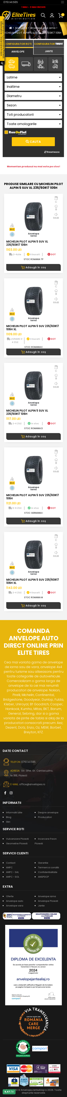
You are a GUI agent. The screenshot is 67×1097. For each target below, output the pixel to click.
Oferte (10, 896)
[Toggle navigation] (62, 2)
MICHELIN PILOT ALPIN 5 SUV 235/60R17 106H (32, 496)
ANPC (9, 867)
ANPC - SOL (12, 876)
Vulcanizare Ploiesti (17, 839)
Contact (10, 863)
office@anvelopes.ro (32, 784)
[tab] (18, 51)
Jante (41, 905)
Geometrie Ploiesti (17, 843)
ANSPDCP (43, 876)
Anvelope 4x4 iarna (42, 28)
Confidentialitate (47, 872)
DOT (52, 254)
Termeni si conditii (48, 867)
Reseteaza (51, 151)
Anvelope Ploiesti (48, 901)
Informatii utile (14, 812)
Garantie (43, 863)
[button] (44, 15)
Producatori (45, 817)
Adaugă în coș (33, 267)
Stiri (8, 822)
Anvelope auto (14, 901)
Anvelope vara (14, 905)
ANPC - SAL (12, 872)
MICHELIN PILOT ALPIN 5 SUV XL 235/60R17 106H (32, 33)
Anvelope (21, 28)
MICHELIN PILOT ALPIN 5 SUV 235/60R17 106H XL (32, 327)
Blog (8, 817)
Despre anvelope (48, 812)
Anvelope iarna (47, 896)
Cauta (33, 141)
